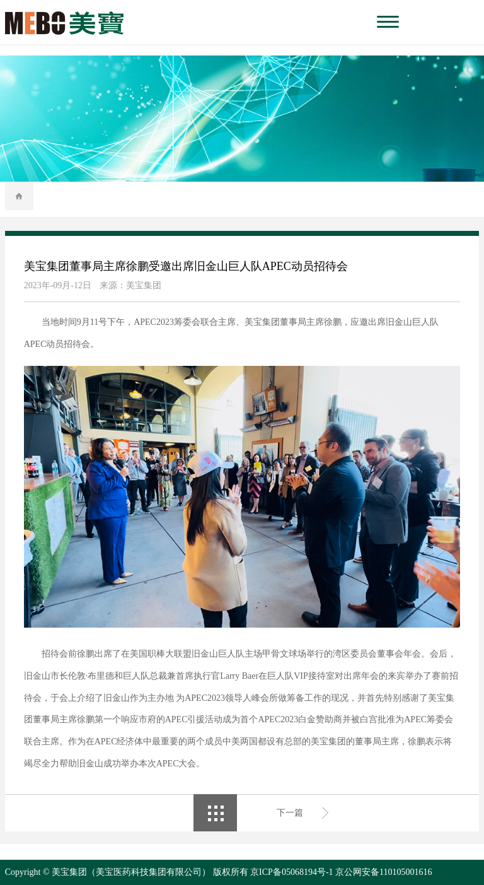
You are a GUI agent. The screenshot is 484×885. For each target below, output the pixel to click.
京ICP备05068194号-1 (291, 872)
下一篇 (290, 813)
